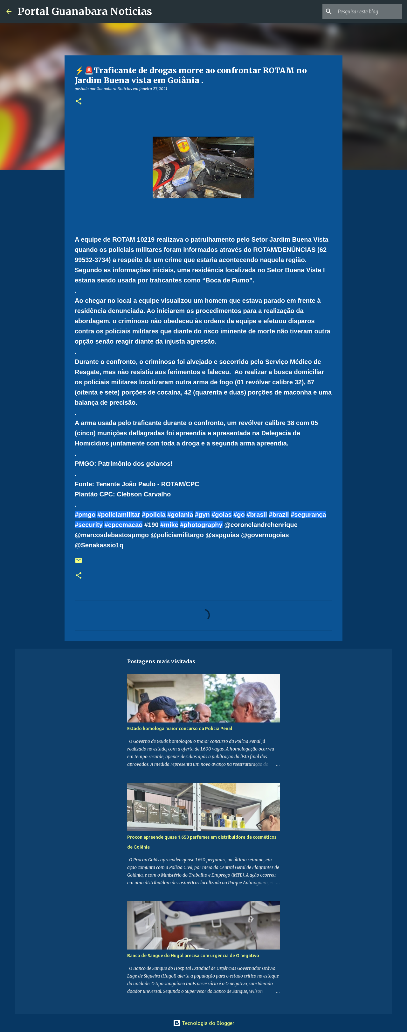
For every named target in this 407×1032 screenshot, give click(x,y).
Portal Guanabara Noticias (85, 11)
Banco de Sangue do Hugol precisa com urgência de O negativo (193, 955)
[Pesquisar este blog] (368, 11)
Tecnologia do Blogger (203, 1023)
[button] (78, 101)
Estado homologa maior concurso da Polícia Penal (179, 728)
